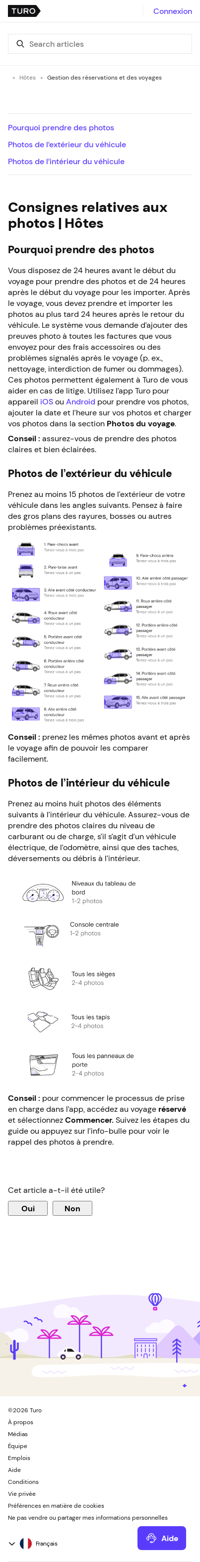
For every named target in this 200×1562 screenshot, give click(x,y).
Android (80, 401)
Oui (28, 1208)
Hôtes (27, 77)
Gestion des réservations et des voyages (104, 77)
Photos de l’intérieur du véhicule (66, 161)
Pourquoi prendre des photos (61, 127)
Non (72, 1208)
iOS (46, 401)
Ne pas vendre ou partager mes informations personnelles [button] (88, 1517)
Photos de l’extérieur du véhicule (67, 144)
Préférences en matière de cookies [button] (56, 1505)
